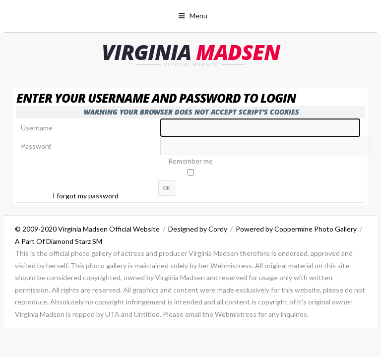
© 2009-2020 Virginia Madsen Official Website (87, 229)
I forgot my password (86, 195)
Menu (198, 15)
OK (166, 188)
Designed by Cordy (197, 229)
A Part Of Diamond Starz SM (58, 241)
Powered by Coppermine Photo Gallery (296, 229)
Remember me (190, 161)
